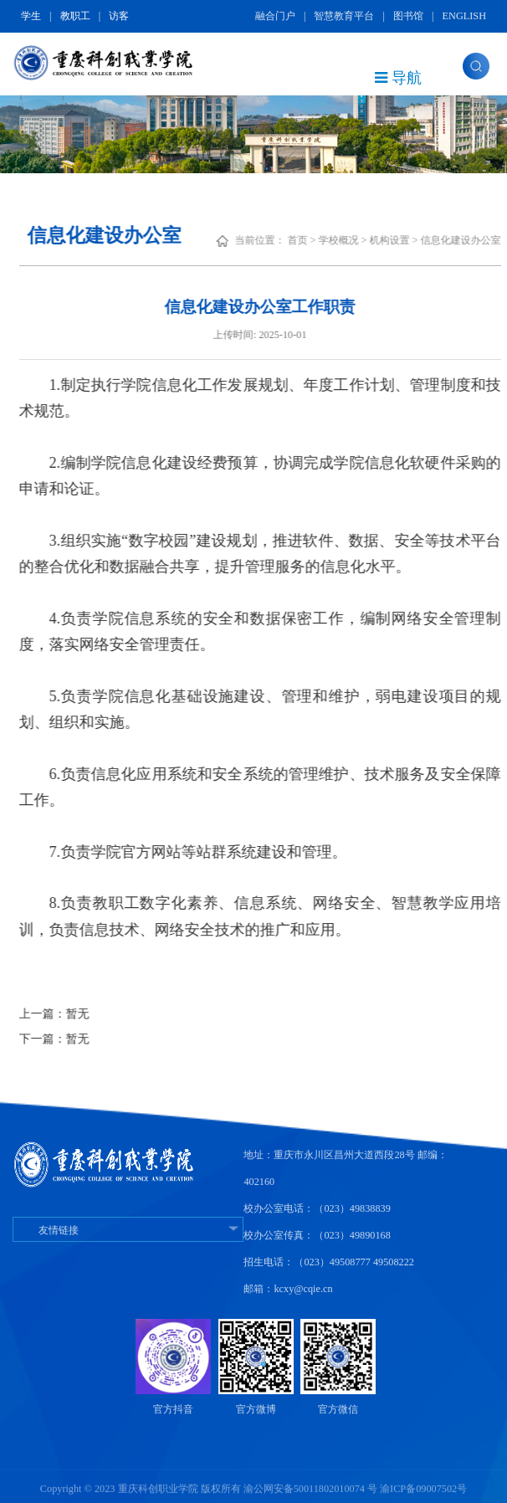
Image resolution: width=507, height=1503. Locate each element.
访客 (119, 16)
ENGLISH (464, 16)
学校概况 (354, 240)
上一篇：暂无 (69, 1014)
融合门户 (275, 16)
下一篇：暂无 (69, 1039)
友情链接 (128, 1230)
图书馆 (408, 16)
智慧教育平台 (344, 16)
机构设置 (405, 240)
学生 (31, 16)
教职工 (75, 16)
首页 (313, 240)
